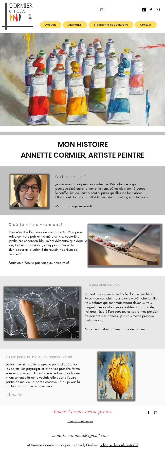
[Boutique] (101, 9)
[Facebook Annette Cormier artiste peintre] (151, 9)
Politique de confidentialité (119, 445)
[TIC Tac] (144, 9)
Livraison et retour (80, 421)
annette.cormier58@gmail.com (80, 435)
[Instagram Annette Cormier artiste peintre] (158, 9)
